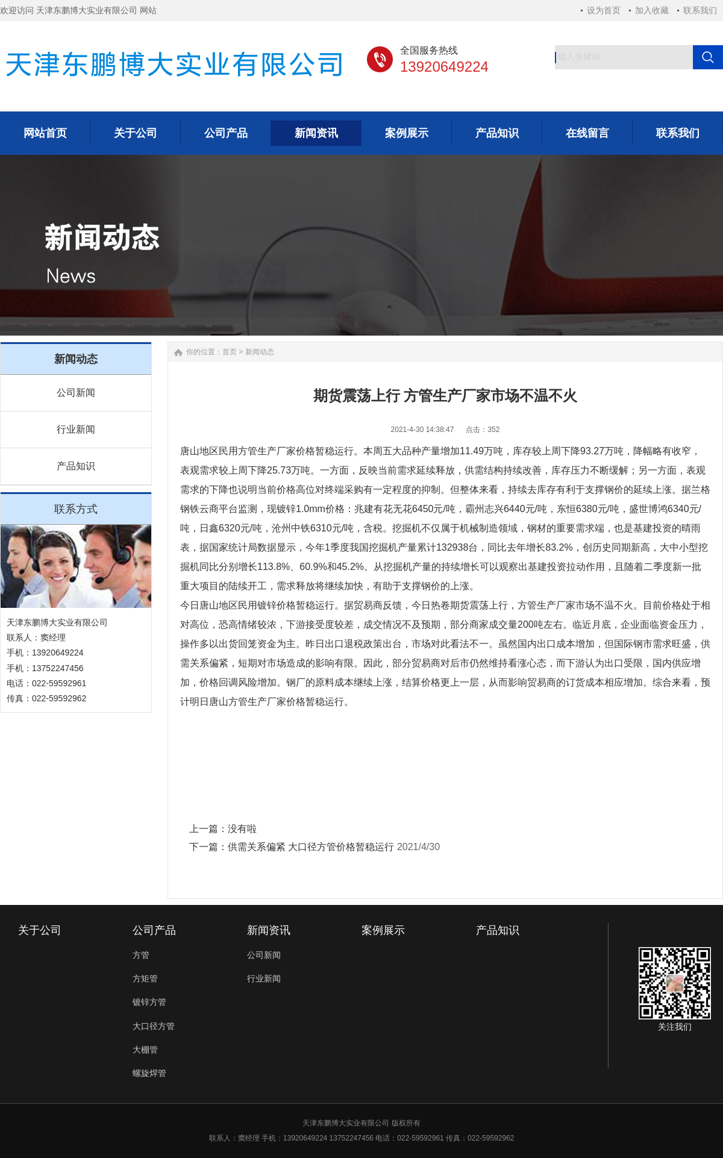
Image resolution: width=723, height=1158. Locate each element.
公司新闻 (76, 392)
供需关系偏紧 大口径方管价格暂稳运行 (311, 847)
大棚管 (145, 1049)
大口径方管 (154, 1026)
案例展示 (383, 930)
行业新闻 (76, 429)
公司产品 (154, 930)
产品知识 (76, 466)
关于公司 (39, 930)
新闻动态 (259, 352)
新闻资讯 (268, 930)
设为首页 (604, 10)
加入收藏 (652, 10)
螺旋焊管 (149, 1073)
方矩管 (145, 978)
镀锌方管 (149, 1002)
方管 (141, 955)
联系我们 (700, 10)
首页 (229, 352)
